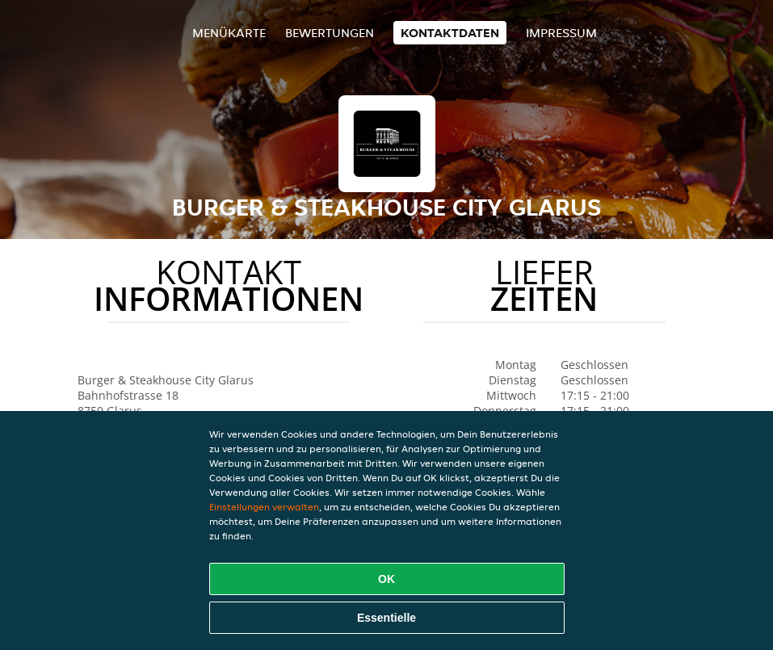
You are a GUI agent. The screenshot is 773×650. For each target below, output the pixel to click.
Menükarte (229, 32)
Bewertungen (329, 32)
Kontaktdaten (450, 32)
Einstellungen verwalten (264, 507)
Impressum (561, 32)
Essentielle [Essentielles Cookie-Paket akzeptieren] (386, 617)
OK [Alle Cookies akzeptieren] (386, 578)
